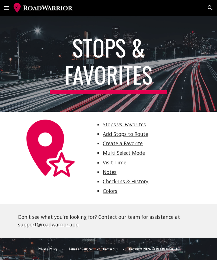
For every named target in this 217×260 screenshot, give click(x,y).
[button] (7, 8)
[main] (108, 64)
